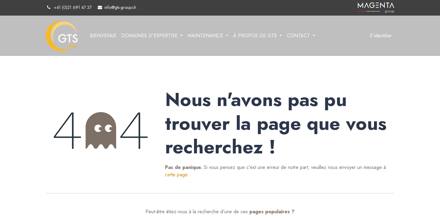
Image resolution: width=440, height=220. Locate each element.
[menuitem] (103, 36)
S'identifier (381, 35)
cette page (176, 174)
